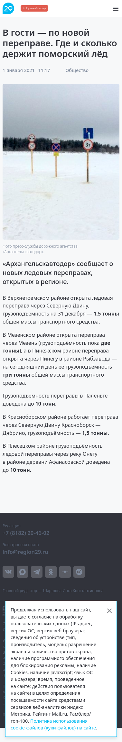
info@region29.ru (25, 551)
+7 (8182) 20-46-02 (26, 532)
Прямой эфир (36, 8)
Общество (77, 70)
